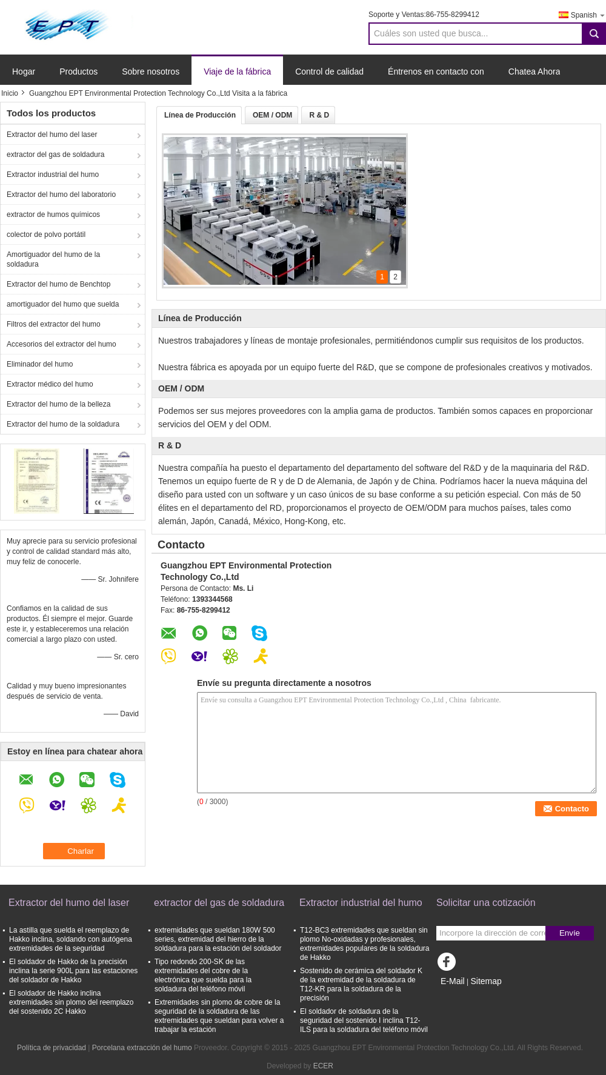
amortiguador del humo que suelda (63, 304)
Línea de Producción (200, 115)
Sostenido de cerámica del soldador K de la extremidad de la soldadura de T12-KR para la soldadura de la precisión (361, 984)
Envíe (569, 932)
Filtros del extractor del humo (54, 324)
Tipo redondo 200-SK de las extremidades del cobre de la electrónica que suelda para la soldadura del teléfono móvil (203, 975)
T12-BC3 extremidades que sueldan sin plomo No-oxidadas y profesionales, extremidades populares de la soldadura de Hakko (364, 944)
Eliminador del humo (40, 364)
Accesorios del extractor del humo (61, 344)
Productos (78, 71)
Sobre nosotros (150, 71)
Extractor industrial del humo (53, 174)
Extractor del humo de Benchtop (58, 284)
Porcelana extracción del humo (142, 1047)
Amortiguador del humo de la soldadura (53, 259)
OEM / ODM (272, 115)
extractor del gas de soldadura (55, 154)
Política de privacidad (51, 1047)
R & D (319, 115)
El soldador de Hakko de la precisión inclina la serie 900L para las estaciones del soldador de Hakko (73, 970)
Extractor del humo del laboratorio (61, 194)
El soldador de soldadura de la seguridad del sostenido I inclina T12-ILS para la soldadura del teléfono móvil (364, 1020)
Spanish (588, 14)
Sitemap (485, 981)
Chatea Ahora (534, 71)
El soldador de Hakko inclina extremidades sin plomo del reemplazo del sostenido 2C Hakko (71, 1002)
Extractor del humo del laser (52, 134)
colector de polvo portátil (46, 234)
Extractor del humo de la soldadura (63, 424)
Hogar (23, 71)
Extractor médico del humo (50, 384)
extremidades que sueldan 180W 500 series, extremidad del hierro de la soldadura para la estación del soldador (218, 939)
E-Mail (453, 981)
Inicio (9, 93)
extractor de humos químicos (53, 214)
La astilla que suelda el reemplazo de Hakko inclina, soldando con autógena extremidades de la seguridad (70, 939)
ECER (323, 1066)
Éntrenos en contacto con (436, 71)
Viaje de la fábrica (237, 71)
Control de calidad (329, 71)
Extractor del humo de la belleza (58, 404)
